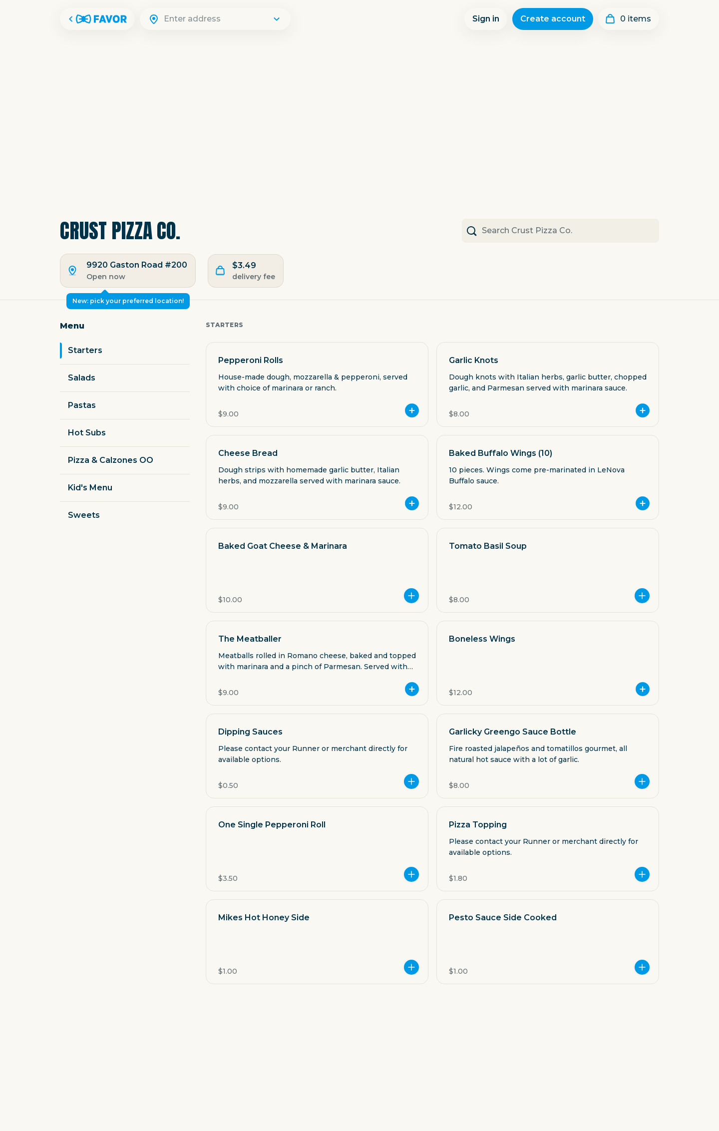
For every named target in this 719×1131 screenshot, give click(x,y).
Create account (552, 18)
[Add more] (411, 595)
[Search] (221, 19)
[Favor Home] (97, 19)
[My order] (628, 19)
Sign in (485, 18)
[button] (317, 384)
